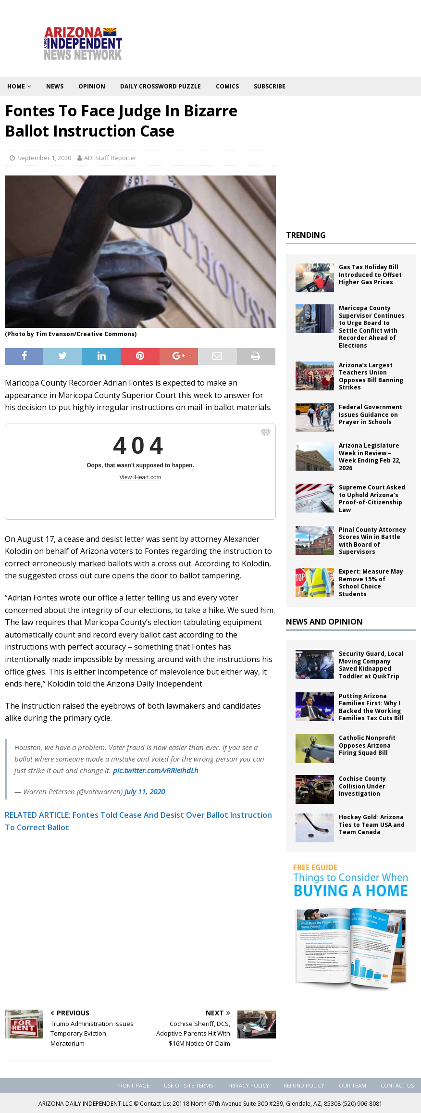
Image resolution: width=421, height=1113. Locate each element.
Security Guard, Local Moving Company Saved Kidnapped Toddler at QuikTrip (371, 665)
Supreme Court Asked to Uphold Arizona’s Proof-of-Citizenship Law (372, 498)
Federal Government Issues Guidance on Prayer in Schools (370, 414)
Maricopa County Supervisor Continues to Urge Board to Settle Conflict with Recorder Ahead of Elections (372, 327)
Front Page (132, 1085)
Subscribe (269, 86)
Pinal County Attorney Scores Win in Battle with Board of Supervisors (372, 540)
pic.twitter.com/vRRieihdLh (155, 770)
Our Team (352, 1085)
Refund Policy (304, 1085)
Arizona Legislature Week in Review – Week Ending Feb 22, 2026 (369, 456)
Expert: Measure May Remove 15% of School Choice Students (371, 582)
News (54, 86)
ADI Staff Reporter (110, 157)
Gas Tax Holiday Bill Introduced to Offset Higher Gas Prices (370, 274)
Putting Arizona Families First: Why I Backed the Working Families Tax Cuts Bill (371, 707)
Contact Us (397, 1085)
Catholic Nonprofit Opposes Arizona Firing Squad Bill (367, 745)
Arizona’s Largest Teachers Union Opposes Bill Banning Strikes (371, 376)
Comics (227, 86)
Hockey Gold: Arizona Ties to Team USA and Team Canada (372, 824)
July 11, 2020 (144, 791)
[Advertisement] (140, 932)
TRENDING (306, 235)
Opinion (91, 86)
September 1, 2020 (44, 157)
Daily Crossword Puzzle (160, 86)
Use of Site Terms (188, 1085)
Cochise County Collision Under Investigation (362, 786)
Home (16, 86)
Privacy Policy (248, 1085)
